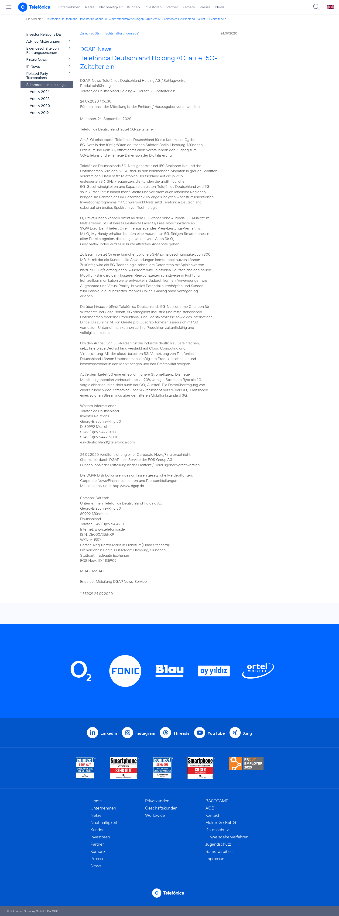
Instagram (145, 733)
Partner (172, 7)
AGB (209, 808)
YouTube (216, 733)
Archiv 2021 (153, 19)
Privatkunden (157, 800)
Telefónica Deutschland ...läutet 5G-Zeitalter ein (195, 19)
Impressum (215, 858)
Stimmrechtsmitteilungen (127, 19)
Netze (90, 7)
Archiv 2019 (39, 112)
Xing (247, 733)
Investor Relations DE (94, 19)
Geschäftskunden (161, 808)
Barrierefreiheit (219, 851)
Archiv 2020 (40, 105)
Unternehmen (69, 7)
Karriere (189, 7)
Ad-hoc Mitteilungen (43, 41)
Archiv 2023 (40, 98)
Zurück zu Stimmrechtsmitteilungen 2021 (110, 33)
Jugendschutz (218, 844)
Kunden (133, 7)
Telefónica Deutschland (62, 19)
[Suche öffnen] (316, 7)
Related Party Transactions (37, 75)
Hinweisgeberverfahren (226, 837)
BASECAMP (216, 800)
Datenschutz (217, 829)
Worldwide (155, 815)
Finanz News (36, 59)
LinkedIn (108, 733)
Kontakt (212, 815)
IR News (33, 66)
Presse (205, 7)
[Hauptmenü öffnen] (9, 7)
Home (96, 800)
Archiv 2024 (40, 91)
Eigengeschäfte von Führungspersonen (42, 50)
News (219, 7)
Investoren (153, 7)
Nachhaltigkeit (111, 7)
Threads (181, 733)
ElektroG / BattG (220, 822)
